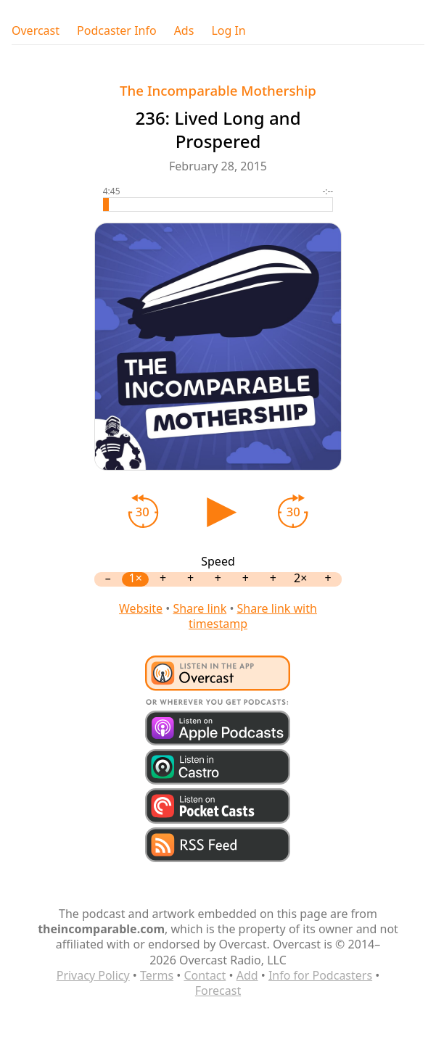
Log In (228, 30)
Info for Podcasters (320, 975)
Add (247, 975)
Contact (205, 975)
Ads (184, 30)
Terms (156, 975)
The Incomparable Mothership (218, 90)
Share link (199, 608)
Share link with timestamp (253, 616)
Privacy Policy (93, 975)
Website (141, 608)
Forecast (218, 990)
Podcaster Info (117, 30)
